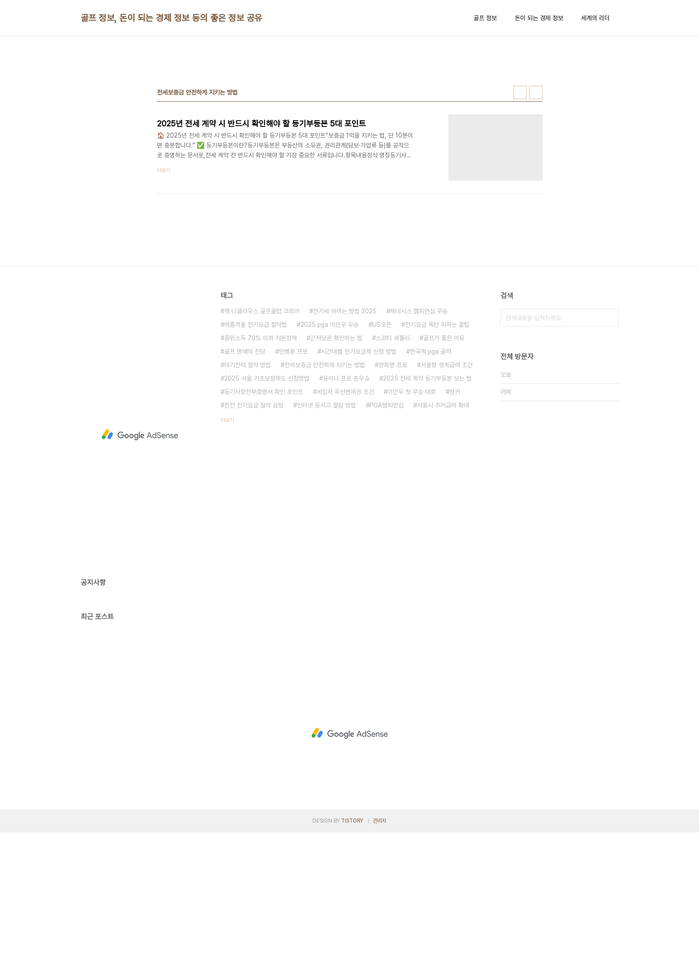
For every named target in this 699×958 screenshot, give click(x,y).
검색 (609, 443)
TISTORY (352, 946)
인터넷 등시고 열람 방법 (326, 530)
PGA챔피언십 (386, 530)
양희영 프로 (392, 490)
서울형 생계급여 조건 (447, 490)
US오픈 (381, 450)
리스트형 (536, 218)
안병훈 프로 (293, 477)
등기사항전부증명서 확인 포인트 (263, 517)
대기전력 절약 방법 (247, 490)
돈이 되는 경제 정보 (539, 18)
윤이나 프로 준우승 (346, 503)
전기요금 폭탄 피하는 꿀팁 (437, 450)
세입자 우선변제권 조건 (345, 517)
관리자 (379, 946)
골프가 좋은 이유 (444, 463)
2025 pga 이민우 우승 (329, 450)
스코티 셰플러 (393, 463)
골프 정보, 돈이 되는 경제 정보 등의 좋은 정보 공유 (171, 18)
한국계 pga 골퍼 (430, 477)
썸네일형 (520, 218)
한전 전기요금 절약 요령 (253, 530)
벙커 (454, 517)
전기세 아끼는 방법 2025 (345, 436)
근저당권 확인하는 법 (336, 463)
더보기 (227, 545)
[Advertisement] (350, 112)
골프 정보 (485, 18)
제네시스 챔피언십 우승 (418, 436)
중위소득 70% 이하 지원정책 (260, 463)
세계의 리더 (595, 18)
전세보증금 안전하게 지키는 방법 (324, 490)
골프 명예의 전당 (244, 477)
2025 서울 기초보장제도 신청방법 (266, 503)
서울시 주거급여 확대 (443, 530)
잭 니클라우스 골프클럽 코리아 (262, 436)
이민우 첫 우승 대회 (411, 517)
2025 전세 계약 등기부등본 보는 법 (427, 503)
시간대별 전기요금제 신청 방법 (358, 477)
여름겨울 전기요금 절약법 (255, 450)
